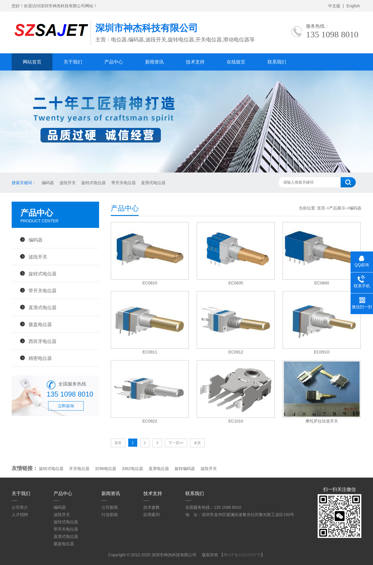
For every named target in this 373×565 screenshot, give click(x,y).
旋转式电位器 (93, 182)
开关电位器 (79, 468)
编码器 (47, 182)
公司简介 (20, 507)
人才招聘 (20, 514)
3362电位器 (132, 468)
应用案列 (151, 514)
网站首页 (32, 61)
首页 (321, 208)
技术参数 (151, 507)
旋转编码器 (185, 468)
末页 (197, 443)
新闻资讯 (154, 61)
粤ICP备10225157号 (242, 554)
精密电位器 (40, 358)
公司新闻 (109, 507)
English (353, 5)
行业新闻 (109, 514)
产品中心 (113, 61)
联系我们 (277, 61)
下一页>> (176, 443)
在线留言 (236, 61)
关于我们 (73, 61)
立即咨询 (66, 406)
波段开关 (67, 182)
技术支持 (195, 61)
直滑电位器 (159, 468)
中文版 (334, 5)
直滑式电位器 (153, 182)
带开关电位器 (123, 182)
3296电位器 (105, 468)
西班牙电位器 (43, 341)
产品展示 (337, 208)
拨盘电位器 (40, 324)
